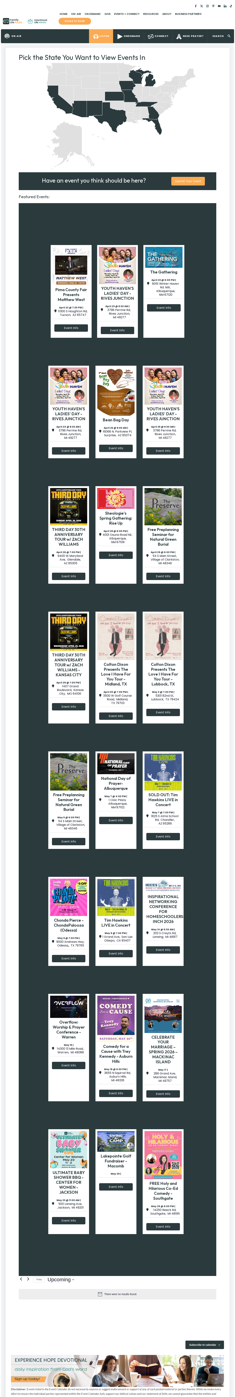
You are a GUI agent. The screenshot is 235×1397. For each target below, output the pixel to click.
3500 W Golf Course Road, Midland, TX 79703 (117, 699)
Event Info (71, 328)
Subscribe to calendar (202, 1344)
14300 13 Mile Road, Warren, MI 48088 (70, 1050)
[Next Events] (28, 1279)
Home (63, 14)
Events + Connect (127, 14)
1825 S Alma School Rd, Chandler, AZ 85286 (164, 819)
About (166, 14)
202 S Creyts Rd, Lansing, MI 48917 (165, 935)
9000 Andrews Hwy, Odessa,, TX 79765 (70, 943)
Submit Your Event (188, 181)
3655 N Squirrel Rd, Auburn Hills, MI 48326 (117, 1076)
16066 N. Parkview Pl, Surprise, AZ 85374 (117, 433)
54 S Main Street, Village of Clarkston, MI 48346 (164, 559)
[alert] (117, 1294)
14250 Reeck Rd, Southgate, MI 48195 (165, 1212)
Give (107, 14)
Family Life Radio (52, 22)
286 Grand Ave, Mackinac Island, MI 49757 (165, 1077)
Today (39, 1279)
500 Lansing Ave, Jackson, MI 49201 (70, 1205)
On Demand (93, 14)
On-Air (76, 14)
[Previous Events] (21, 1279)
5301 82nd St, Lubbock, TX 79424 (164, 697)
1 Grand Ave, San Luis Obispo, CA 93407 (117, 938)
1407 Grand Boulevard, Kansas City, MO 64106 (70, 690)
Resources (151, 14)
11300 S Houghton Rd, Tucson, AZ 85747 (72, 313)
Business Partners (188, 14)
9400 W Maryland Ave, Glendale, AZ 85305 (70, 559)
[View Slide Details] (117, 1371)
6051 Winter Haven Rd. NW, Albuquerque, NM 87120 (165, 289)
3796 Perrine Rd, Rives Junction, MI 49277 (119, 313)
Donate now (74, 21)
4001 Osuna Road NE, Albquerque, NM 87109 (117, 538)
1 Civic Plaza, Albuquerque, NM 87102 (117, 803)
